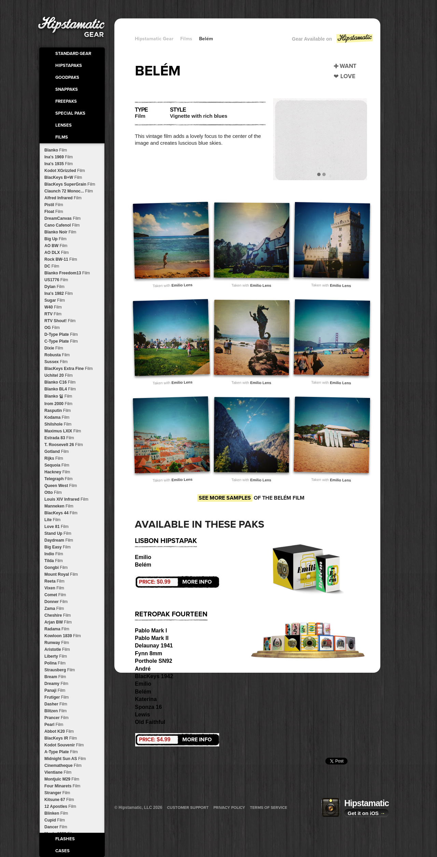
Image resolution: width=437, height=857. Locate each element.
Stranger (57, 792)
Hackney (57, 472)
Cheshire (57, 615)
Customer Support (188, 807)
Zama (54, 608)
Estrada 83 (59, 437)
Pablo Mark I (151, 630)
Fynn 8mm (148, 653)
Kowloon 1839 (62, 635)
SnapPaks (66, 89)
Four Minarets (62, 786)
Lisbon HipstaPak (166, 541)
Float (53, 211)
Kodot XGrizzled (64, 170)
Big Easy (57, 547)
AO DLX (56, 252)
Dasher (55, 704)
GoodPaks (67, 77)
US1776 (56, 279)
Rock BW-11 (60, 259)
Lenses (63, 125)
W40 (53, 307)
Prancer (56, 717)
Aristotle (57, 649)
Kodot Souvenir (64, 745)
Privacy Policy (229, 807)
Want (348, 66)
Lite (52, 519)
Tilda (53, 560)
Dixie (53, 348)
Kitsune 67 (59, 799)
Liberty (55, 656)
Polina (55, 663)
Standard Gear (73, 53)
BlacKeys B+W (63, 177)
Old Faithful (150, 722)
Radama (56, 629)
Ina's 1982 (58, 293)
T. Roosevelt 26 (63, 444)
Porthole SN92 (153, 661)
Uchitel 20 (58, 375)
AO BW (55, 245)
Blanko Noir (60, 232)
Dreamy (56, 683)
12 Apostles (60, 806)
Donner (56, 601)
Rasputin (57, 410)
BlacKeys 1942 (154, 676)
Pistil (53, 204)
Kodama (56, 417)
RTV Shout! (59, 320)
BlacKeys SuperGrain (69, 184)
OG (52, 327)
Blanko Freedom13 (67, 273)
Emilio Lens (182, 285)
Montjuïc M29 (61, 779)
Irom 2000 (58, 403)
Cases (62, 851)
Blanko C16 (59, 382)
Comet (55, 594)
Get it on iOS (366, 813)
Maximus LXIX (62, 431)
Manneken (58, 506)
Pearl (53, 724)
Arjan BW (58, 622)
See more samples (225, 498)
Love (347, 76)
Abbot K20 (59, 731)
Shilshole (57, 424)
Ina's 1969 (58, 157)
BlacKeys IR (60, 738)
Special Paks (70, 113)
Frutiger (56, 697)
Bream (55, 676)
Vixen (54, 588)
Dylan (54, 286)
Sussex (56, 361)
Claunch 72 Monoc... (68, 191)
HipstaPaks (68, 65)
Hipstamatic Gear (154, 39)
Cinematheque (63, 765)
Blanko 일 (58, 396)
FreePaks (66, 101)
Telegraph (58, 478)
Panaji (54, 690)
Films (61, 137)
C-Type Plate (61, 341)
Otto (53, 492)
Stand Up (57, 533)
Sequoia (56, 465)
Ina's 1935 (58, 163)
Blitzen (55, 711)
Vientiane (57, 772)
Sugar (54, 300)
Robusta (57, 355)
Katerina (146, 699)
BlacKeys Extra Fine (68, 368)
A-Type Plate (61, 751)
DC (51, 266)
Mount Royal (61, 574)
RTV (52, 314)
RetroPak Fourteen (171, 614)
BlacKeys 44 (60, 513)
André (143, 669)
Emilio (143, 557)
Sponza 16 (148, 707)
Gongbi (56, 567)
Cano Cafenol (62, 225)
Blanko (55, 150)
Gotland (56, 451)
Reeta (54, 581)
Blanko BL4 (60, 389)
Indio (53, 554)
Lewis (142, 714)
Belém (206, 39)
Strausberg (59, 670)
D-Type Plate (61, 334)
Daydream (58, 540)
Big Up (55, 239)
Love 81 (56, 526)
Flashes (65, 839)
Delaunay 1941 (154, 645)
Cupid (54, 820)
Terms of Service (268, 807)
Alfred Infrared (63, 198)
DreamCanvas (62, 218)
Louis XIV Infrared (66, 499)
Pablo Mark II (152, 638)
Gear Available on (333, 40)
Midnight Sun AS (65, 758)
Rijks (53, 458)
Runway (56, 642)
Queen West (60, 485)
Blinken (56, 813)
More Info (175, 581)
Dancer (55, 827)
